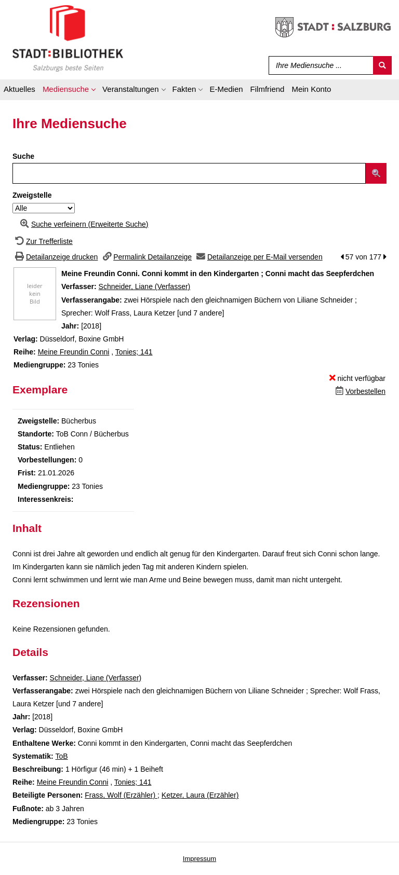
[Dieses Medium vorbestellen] (359, 391)
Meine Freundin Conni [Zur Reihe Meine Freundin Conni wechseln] (74, 352)
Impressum (199, 859)
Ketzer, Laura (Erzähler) (200, 795)
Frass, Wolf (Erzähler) (121, 795)
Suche (23, 156)
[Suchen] (382, 65)
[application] (68, 90)
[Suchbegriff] (318, 65)
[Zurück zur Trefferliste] (42, 241)
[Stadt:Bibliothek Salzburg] (67, 38)
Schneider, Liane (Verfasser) (145, 286)
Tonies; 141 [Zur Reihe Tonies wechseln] (134, 352)
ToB (61, 756)
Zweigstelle (31, 195)
